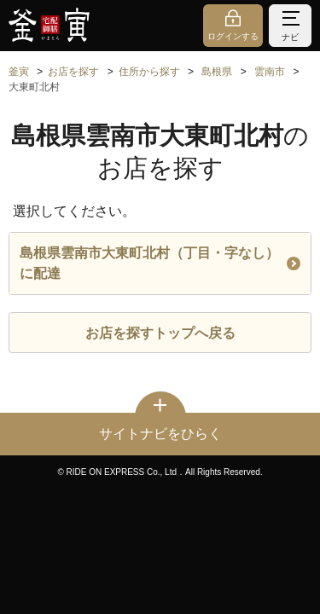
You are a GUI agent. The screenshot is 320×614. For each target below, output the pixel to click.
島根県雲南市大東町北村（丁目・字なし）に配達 (160, 263)
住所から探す (149, 72)
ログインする (233, 36)
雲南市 (269, 72)
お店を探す (73, 72)
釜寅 (19, 72)
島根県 (216, 72)
